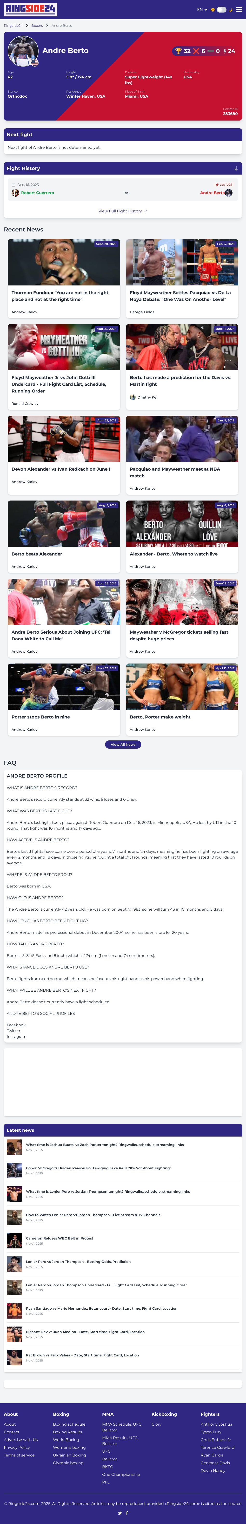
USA (188, 77)
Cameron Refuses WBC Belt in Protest (59, 1238)
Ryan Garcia (212, 1455)
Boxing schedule (69, 1424)
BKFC (107, 1466)
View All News (123, 744)
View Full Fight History (123, 211)
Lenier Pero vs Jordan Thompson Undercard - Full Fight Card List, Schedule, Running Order (106, 1285)
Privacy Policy (17, 1447)
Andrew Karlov (24, 312)
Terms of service (19, 1455)
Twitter (13, 1031)
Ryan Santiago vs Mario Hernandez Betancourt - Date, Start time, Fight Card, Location (102, 1308)
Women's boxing (69, 1447)
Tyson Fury (211, 1432)
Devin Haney (213, 1470)
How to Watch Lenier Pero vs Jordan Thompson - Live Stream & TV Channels (93, 1215)
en (200, 9)
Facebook (16, 1025)
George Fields (142, 312)
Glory (156, 1424)
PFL (105, 1482)
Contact (12, 1432)
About (10, 1424)
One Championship (121, 1474)
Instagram (17, 1036)
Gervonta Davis (215, 1463)
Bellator (109, 1459)
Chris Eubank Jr (216, 1439)
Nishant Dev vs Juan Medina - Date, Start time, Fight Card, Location (85, 1332)
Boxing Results (67, 1432)
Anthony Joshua (216, 1424)
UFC (106, 1451)
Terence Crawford (217, 1447)
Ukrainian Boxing (69, 1455)
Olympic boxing (68, 1463)
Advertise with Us (21, 1439)
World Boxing (66, 1439)
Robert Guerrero (37, 192)
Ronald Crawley (25, 403)
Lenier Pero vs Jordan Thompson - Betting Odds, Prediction (78, 1262)
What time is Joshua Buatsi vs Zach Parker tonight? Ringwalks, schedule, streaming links (105, 1145)
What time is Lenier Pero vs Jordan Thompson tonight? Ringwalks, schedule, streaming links (108, 1191)
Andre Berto (212, 192)
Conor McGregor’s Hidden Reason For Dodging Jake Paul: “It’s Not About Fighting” (98, 1168)
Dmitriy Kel (147, 397)
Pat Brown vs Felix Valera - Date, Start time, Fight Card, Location (82, 1355)
